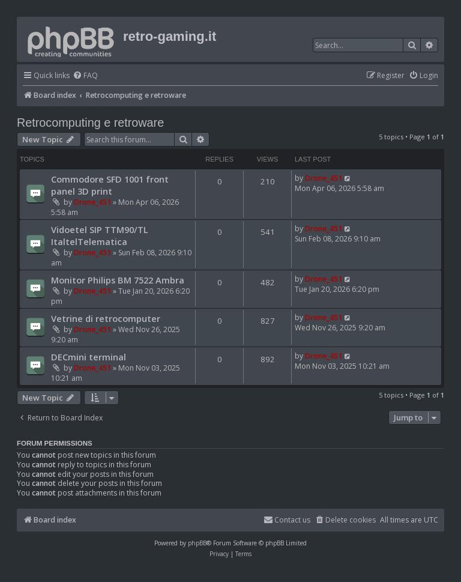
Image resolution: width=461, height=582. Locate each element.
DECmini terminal (88, 357)
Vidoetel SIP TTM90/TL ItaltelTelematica (99, 235)
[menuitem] (85, 76)
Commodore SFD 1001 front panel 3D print (110, 185)
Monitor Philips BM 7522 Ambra (117, 280)
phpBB (197, 543)
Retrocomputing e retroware (90, 122)
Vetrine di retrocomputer (105, 318)
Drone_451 (92, 202)
